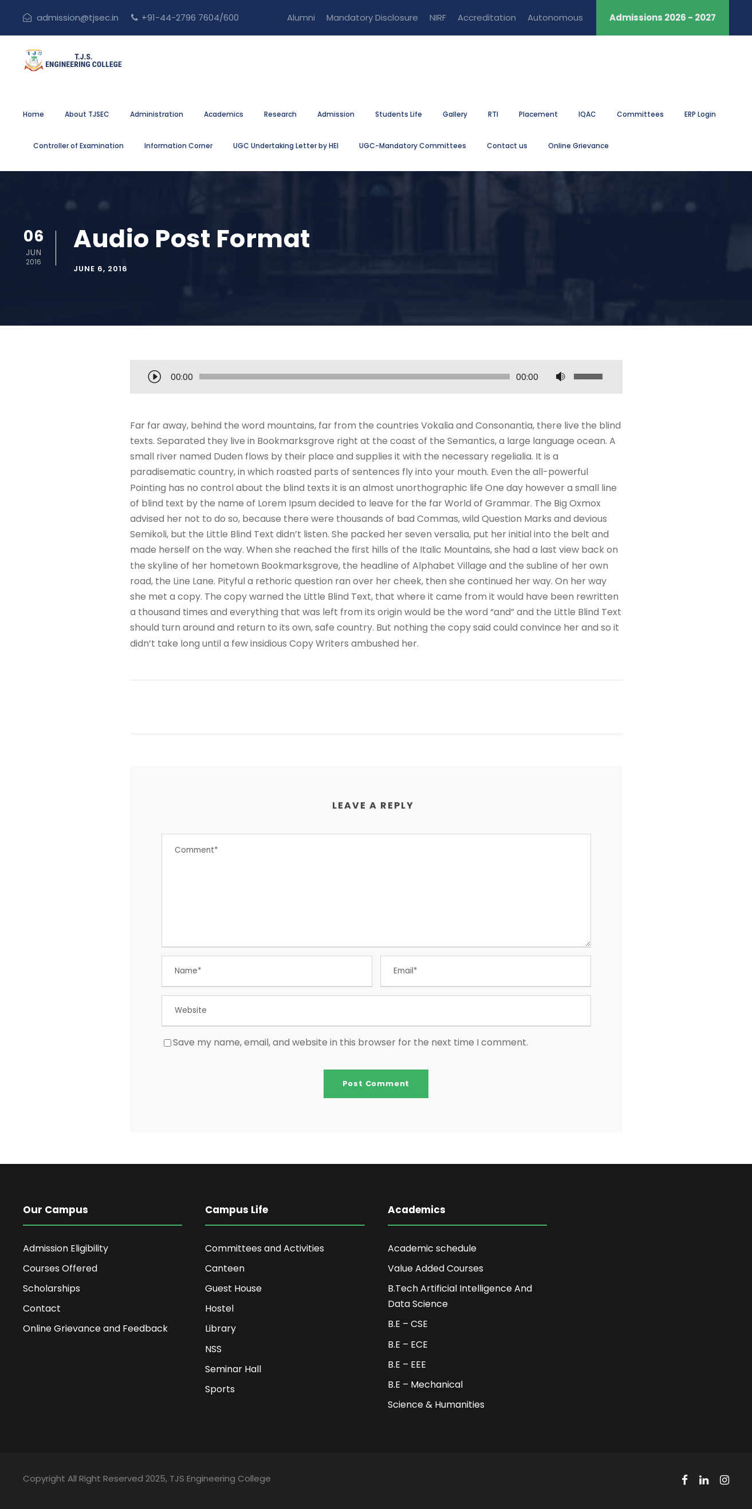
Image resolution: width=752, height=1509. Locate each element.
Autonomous (555, 17)
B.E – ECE (408, 1344)
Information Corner (178, 145)
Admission (336, 114)
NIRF (438, 17)
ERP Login (700, 114)
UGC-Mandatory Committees (412, 145)
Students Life (398, 114)
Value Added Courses (435, 1268)
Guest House (233, 1288)
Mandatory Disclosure (372, 17)
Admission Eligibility (65, 1248)
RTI (493, 114)
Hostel (219, 1308)
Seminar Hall (233, 1369)
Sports (220, 1389)
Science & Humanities (436, 1404)
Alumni (301, 17)
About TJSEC (87, 114)
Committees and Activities (264, 1248)
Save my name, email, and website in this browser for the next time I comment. (350, 1042)
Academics (223, 114)
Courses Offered (60, 1268)
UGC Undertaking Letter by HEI (285, 145)
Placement (538, 114)
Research (280, 114)
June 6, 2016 (100, 268)
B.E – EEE (407, 1364)
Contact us (507, 145)
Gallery (455, 114)
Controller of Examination (78, 145)
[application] (376, 377)
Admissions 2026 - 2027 (662, 17)
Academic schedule (432, 1248)
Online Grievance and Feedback (95, 1328)
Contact (42, 1308)
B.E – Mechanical (425, 1384)
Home (33, 114)
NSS (213, 1349)
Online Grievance (578, 145)
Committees (640, 114)
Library (220, 1328)
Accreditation (487, 17)
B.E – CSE (408, 1323)
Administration (156, 114)
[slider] (354, 376)
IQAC (587, 114)
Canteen (225, 1268)
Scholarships (51, 1288)
